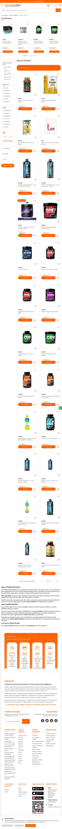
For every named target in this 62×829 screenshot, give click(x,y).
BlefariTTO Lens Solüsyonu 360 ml (9, 764)
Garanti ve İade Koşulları (50, 740)
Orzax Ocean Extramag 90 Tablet (9, 742)
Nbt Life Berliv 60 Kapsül (8, 749)
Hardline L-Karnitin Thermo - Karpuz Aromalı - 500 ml (25, 565)
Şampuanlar (35, 757)
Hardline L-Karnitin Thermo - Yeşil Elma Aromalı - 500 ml (50, 185)
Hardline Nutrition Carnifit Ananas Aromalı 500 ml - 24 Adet (27, 439)
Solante (20, 760)
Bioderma (20, 742)
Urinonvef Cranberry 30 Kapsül (9, 777)
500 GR (6, 90)
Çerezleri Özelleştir (7, 825)
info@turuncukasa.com (54, 807)
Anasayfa (4, 15)
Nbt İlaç (20, 140)
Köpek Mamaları (36, 764)
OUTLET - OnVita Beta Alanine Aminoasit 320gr (26, 227)
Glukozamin (8, 77)
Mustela (20, 744)
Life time (6, 121)
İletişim (20, 790)
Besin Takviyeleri (13, 15)
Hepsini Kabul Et (30, 825)
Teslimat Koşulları (50, 733)
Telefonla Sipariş (22, 792)
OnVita (6, 124)
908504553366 (52, 802)
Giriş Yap (6, 790)
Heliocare (20, 737)
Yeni (5, 159)
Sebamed (20, 746)
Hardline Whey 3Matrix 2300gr (49, 269)
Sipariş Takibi (21, 794)
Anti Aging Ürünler (37, 743)
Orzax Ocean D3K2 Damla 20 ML (9, 745)
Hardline (36, 39)
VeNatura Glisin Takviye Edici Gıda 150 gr (23, 43)
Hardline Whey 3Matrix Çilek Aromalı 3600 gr (48, 227)
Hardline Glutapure (23, 269)
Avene (20, 756)
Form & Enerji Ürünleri (7, 73)
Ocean (4, 39)
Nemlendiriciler (36, 749)
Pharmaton (21, 750)
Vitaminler (34, 735)
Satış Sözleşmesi (50, 737)
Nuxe (19, 762)
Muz (5, 88)
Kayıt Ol (6, 792)
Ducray (20, 758)
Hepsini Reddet (19, 825)
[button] (24, 55)
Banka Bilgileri (50, 745)
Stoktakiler (6, 148)
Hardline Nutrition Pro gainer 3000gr (38, 42)
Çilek (5, 99)
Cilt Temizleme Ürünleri (36, 738)
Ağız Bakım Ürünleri (37, 760)
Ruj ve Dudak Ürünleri (38, 741)
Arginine (7, 70)
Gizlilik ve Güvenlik (51, 743)
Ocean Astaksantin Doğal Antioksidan (9, 757)
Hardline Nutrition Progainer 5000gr (53, 42)
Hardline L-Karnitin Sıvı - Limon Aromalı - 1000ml (26, 481)
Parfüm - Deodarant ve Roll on (37, 746)
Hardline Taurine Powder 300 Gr (49, 311)
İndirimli (5, 154)
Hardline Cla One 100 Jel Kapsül (49, 438)
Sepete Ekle (8, 51)
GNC (5, 127)
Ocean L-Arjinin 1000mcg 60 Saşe (7, 42)
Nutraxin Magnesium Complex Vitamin (9, 734)
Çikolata (6, 101)
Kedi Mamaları (36, 762)
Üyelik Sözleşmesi (50, 735)
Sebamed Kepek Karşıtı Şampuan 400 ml (9, 773)
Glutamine (7, 79)
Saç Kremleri (35, 755)
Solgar (6, 113)
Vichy (19, 752)
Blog (19, 788)
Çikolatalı (6, 96)
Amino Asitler (7, 67)
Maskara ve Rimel (36, 751)
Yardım (20, 796)
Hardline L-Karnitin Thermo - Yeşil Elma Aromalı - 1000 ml (27, 185)
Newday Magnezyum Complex (10, 738)
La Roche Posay (22, 735)
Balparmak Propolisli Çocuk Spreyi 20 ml (9, 760)
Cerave (20, 754)
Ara (58, 10)
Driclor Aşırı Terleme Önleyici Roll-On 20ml (10, 768)
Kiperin (20, 98)
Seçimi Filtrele (8, 165)
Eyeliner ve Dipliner (37, 753)
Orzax (20, 748)
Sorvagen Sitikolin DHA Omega (9, 753)
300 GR (6, 93)
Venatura (20, 39)
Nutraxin (20, 739)
